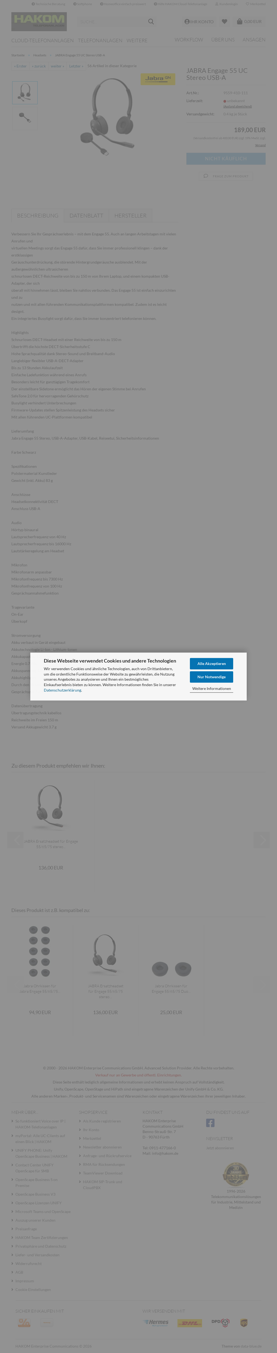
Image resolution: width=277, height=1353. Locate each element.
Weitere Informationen (211, 688)
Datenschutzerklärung (62, 690)
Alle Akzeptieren (211, 663)
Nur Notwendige (211, 676)
